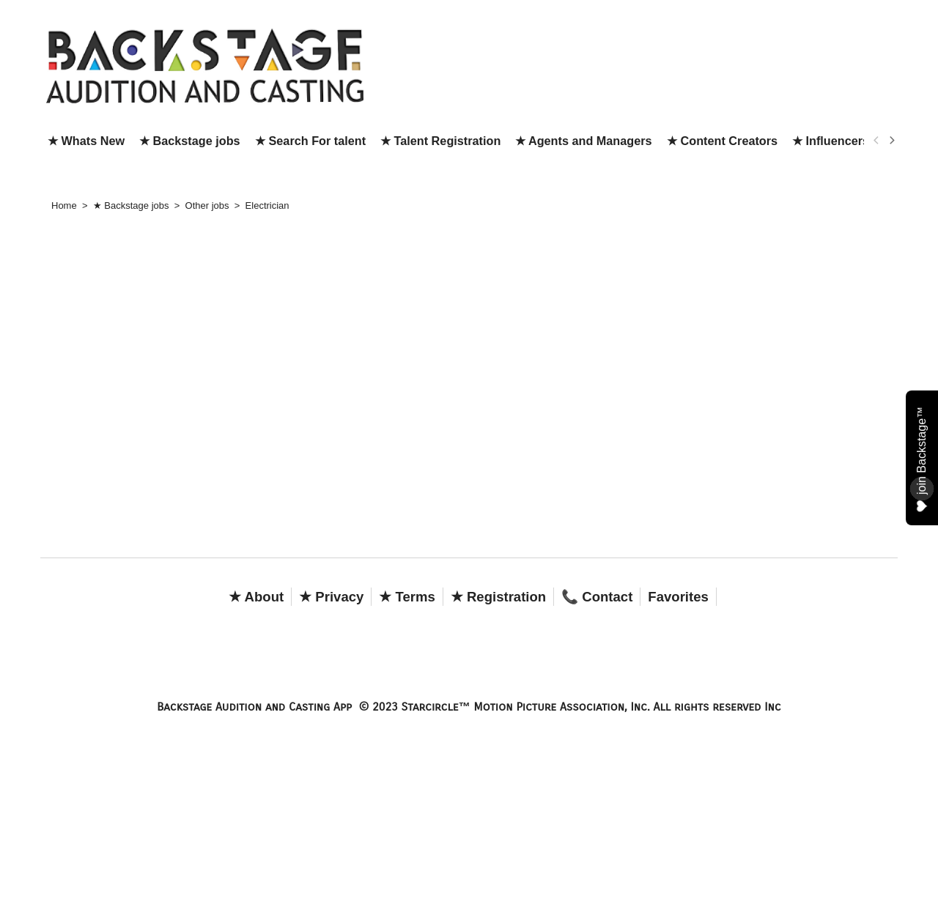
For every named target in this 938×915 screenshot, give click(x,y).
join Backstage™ (922, 458)
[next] (891, 140)
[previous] (876, 140)
